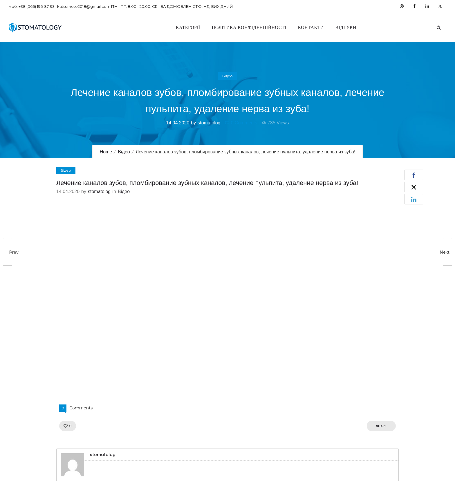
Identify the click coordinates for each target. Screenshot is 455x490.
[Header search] (439, 27)
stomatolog (209, 122)
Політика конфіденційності (249, 27)
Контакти (311, 27)
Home (106, 151)
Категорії (188, 27)
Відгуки (345, 27)
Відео (124, 151)
